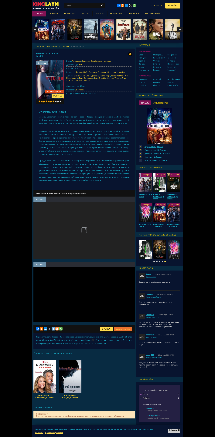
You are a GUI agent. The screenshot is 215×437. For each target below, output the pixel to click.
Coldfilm (142, 85)
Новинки (107, 61)
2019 (81, 65)
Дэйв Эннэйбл (100, 78)
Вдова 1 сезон (151, 277)
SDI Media (79, 90)
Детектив (157, 67)
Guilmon (149, 294)
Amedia (170, 82)
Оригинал (143, 79)
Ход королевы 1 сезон (153, 297)
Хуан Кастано (72, 78)
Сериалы (86, 61)
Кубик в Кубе (172, 85)
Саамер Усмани (114, 78)
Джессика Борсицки (97, 72)
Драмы (142, 61)
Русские (86, 14)
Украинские (116, 14)
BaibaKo (156, 82)
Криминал (171, 67)
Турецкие (100, 14)
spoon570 (150, 335)
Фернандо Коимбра (116, 72)
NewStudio (157, 79)
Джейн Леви (79, 76)
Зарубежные (96, 61)
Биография (172, 55)
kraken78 (150, 408)
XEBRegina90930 (153, 416)
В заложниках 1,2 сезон (154, 357)
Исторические (173, 64)
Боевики (142, 55)
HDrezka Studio (173, 79)
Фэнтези (156, 61)
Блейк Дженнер (93, 76)
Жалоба (106, 329)
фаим (148, 274)
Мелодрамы (158, 55)
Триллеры (76, 61)
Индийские (133, 14)
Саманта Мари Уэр (119, 76)
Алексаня (150, 315)
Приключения (159, 58)
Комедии (143, 58)
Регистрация (156, 5)
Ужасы (141, 67)
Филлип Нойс (82, 72)
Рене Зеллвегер (86, 78)
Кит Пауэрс (105, 76)
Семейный (171, 70)
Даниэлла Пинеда (82, 80)
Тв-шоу (142, 64)
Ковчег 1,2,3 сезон (152, 317)
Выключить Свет (123, 329)
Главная (39, 14)
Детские (156, 64)
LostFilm (142, 82)
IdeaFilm (156, 85)
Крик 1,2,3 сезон (151, 337)
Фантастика (144, 70)
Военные (157, 70)
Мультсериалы (152, 14)
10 (60, 101)
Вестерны (171, 61)
